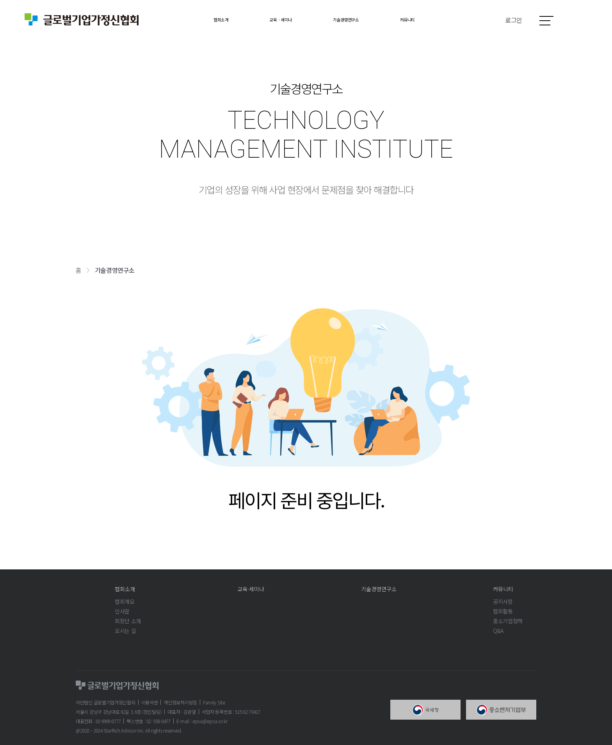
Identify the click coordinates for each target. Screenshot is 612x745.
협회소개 (198, 19)
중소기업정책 (508, 621)
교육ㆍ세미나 (271, 19)
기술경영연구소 (354, 19)
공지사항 (503, 601)
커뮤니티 (430, 19)
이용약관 (149, 702)
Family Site (214, 702)
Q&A (498, 631)
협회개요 (125, 601)
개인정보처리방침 (180, 702)
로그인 (513, 20)
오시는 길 (125, 631)
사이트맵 (546, 20)
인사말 (122, 611)
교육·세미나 (250, 589)
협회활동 (503, 611)
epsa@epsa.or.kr (210, 721)
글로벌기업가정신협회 (82, 19)
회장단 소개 (128, 621)
